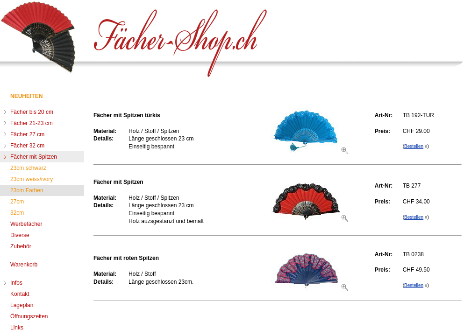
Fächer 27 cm (27, 134)
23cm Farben (26, 190)
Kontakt (19, 294)
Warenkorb (23, 264)
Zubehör (20, 246)
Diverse (19, 235)
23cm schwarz (28, 168)
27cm (17, 201)
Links (16, 327)
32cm (17, 213)
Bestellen (413, 146)
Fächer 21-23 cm (31, 123)
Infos (16, 283)
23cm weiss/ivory (31, 179)
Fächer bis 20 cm (31, 112)
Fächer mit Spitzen (33, 157)
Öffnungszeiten (29, 316)
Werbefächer (26, 224)
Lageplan (21, 305)
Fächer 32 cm (27, 145)
